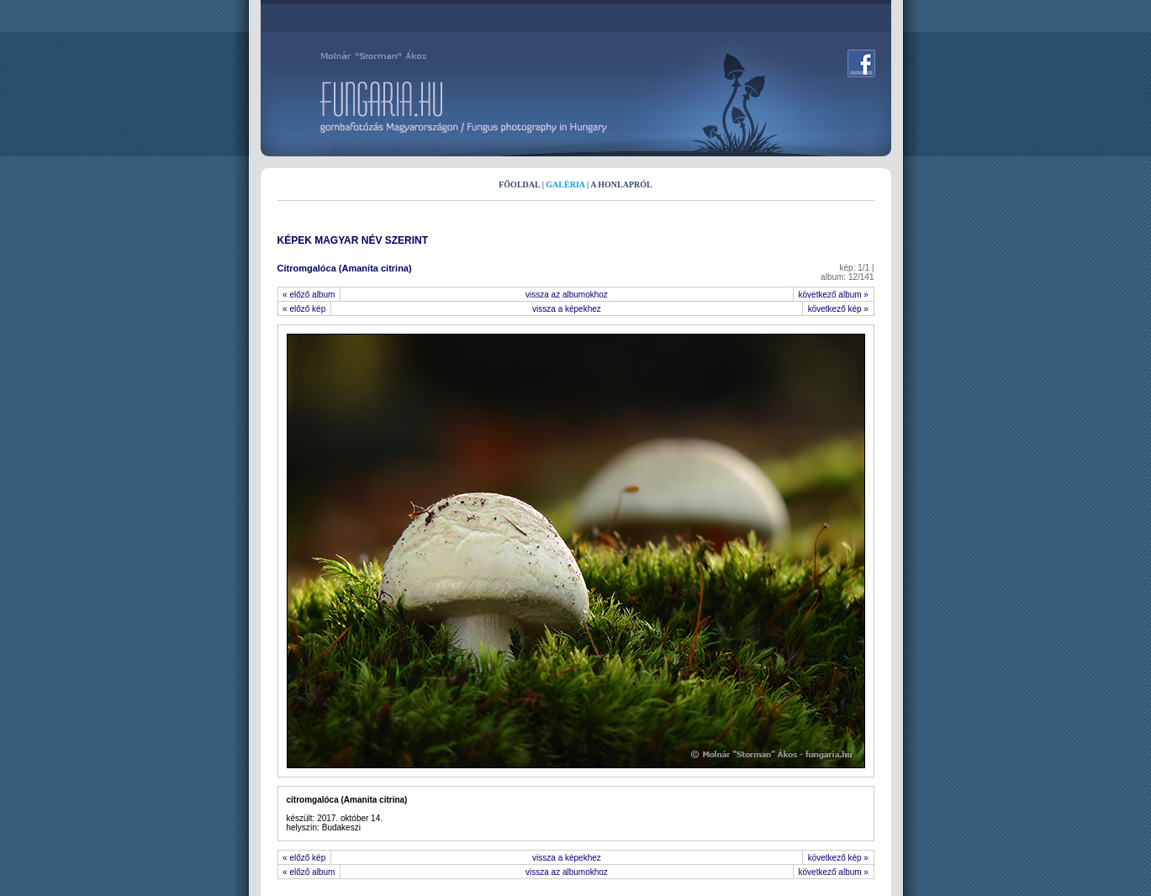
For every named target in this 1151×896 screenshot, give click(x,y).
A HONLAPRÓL (621, 184)
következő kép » (838, 309)
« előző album (309, 294)
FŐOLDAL (519, 184)
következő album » (834, 294)
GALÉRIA (565, 184)
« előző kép (304, 309)
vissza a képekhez (566, 309)
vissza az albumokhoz (566, 294)
